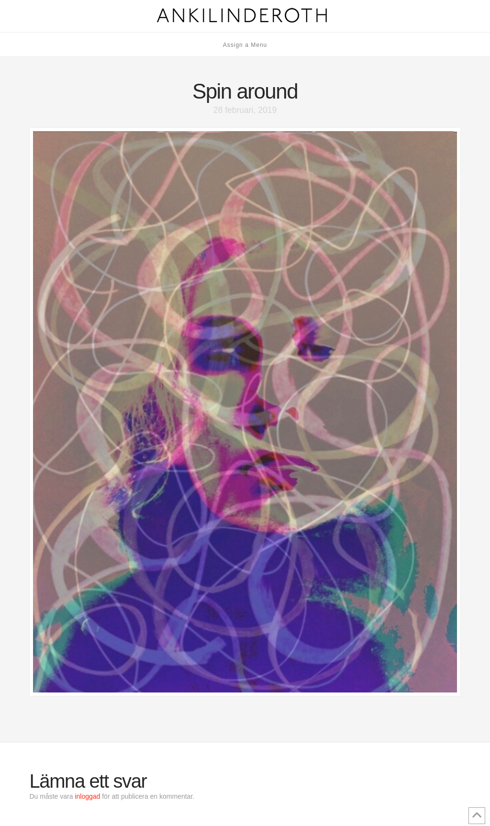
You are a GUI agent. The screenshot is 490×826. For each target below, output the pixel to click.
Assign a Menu (245, 45)
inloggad (87, 796)
